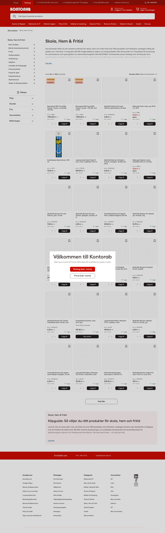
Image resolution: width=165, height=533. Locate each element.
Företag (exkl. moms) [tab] (82, 269)
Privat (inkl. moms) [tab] (82, 276)
